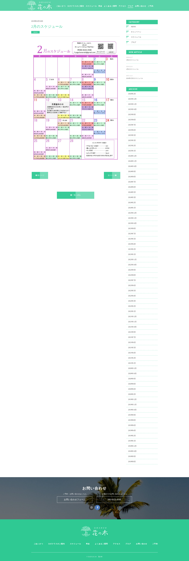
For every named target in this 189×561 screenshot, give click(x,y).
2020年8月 (132, 383)
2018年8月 (132, 461)
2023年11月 (132, 218)
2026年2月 (132, 93)
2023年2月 (132, 249)
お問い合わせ (145, 6)
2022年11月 (132, 259)
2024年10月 (132, 166)
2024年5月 (132, 192)
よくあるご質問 (115, 6)
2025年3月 (132, 140)
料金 (106, 6)
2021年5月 (132, 347)
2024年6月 (132, 187)
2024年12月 (132, 155)
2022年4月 (132, 295)
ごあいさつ (66, 6)
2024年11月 (132, 161)
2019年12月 (132, 399)
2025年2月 (132, 145)
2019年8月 (132, 420)
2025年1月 (132, 150)
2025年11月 (132, 104)
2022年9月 (132, 269)
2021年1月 (132, 363)
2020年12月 (132, 368)
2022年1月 (132, 311)
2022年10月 (132, 264)
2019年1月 (132, 440)
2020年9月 (132, 378)
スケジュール (96, 6)
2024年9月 (132, 171)
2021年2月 (132, 358)
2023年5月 (132, 238)
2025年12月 (132, 99)
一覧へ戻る (75, 195)
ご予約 (156, 6)
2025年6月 (132, 130)
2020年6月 (132, 389)
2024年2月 (132, 202)
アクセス (127, 6)
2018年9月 (132, 456)
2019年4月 (132, 430)
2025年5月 (132, 135)
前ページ (40, 175)
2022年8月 (132, 275)
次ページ (112, 175)
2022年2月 (132, 306)
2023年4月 (132, 244)
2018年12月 (132, 446)
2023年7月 (132, 233)
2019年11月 (132, 404)
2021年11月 (132, 321)
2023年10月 (132, 223)
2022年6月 (132, 285)
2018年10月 (132, 451)
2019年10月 (132, 409)
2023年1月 (132, 254)
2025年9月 (132, 114)
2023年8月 (132, 228)
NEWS (133, 26)
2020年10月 (132, 373)
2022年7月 (132, 280)
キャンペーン (136, 32)
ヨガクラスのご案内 (81, 6)
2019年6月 (132, 425)
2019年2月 (132, 435)
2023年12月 (132, 212)
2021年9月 (132, 332)
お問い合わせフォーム (75, 499)
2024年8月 (132, 176)
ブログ (136, 6)
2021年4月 (132, 352)
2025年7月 (132, 124)
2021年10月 (132, 326)
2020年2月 (132, 394)
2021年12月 (132, 316)
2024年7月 (132, 181)
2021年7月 (132, 337)
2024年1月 (132, 207)
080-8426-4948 (114, 499)
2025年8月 (132, 119)
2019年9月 (132, 414)
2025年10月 (132, 109)
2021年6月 (132, 342)
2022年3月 (132, 301)
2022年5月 (132, 290)
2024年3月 (132, 197)
